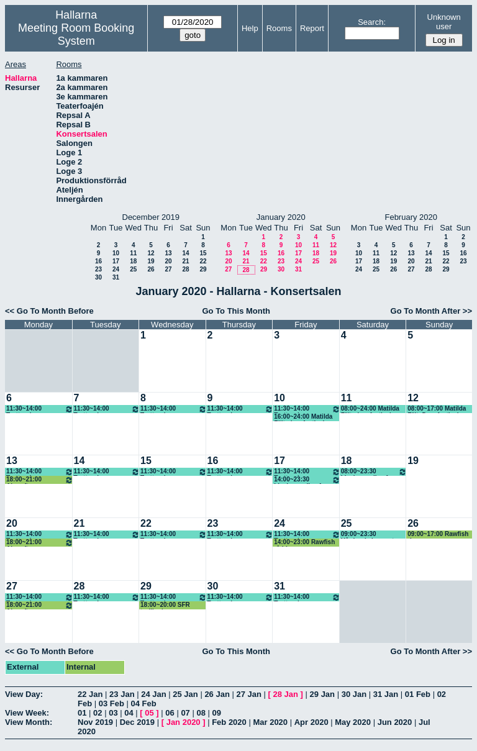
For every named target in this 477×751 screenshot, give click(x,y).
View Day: (24, 694)
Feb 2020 (229, 722)
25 (133, 269)
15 (202, 253)
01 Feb (417, 694)
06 (169, 712)
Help (250, 28)
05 (149, 712)
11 (133, 253)
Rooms (279, 28)
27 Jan (248, 694)
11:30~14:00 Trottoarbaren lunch (39, 409)
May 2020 (353, 722)
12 (150, 253)
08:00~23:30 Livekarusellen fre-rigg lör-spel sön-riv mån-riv (374, 472)
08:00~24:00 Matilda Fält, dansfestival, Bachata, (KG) (370, 409)
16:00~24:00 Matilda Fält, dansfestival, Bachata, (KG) (303, 417)
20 (168, 261)
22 (202, 261)
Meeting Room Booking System (76, 34)
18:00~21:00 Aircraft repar (39, 480)
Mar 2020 (270, 722)
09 (216, 712)
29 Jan (322, 694)
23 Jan (121, 694)
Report (312, 28)
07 (185, 712)
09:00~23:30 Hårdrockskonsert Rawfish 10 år (367, 534)
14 (185, 253)
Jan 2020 (183, 722)
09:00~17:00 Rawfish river (437, 534)
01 (82, 712)
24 (115, 269)
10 (115, 253)
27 (168, 269)
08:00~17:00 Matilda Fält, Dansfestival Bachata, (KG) (436, 409)
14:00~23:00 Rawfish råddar (304, 543)
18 (133, 261)
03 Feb (111, 703)
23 (98, 269)
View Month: (28, 722)
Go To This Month (236, 311)
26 (150, 269)
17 (115, 261)
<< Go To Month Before (49, 311)
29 (202, 269)
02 (97, 712)
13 (168, 253)
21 (185, 261)
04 (128, 712)
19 (150, 261)
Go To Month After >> (431, 311)
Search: (372, 22)
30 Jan (354, 694)
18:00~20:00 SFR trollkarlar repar (165, 605)
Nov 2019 (95, 722)
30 (98, 277)
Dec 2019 (137, 722)
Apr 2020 (311, 722)
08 (200, 712)
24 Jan (153, 694)
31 (115, 277)
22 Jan (90, 694)
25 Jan (185, 694)
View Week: (27, 712)
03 (113, 712)
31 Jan (385, 694)
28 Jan (285, 694)
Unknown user (444, 21)
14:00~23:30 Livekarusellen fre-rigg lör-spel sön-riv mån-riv (307, 480)
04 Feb (144, 703)
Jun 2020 (395, 722)
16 (98, 261)
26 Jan (216, 694)
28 (185, 269)
